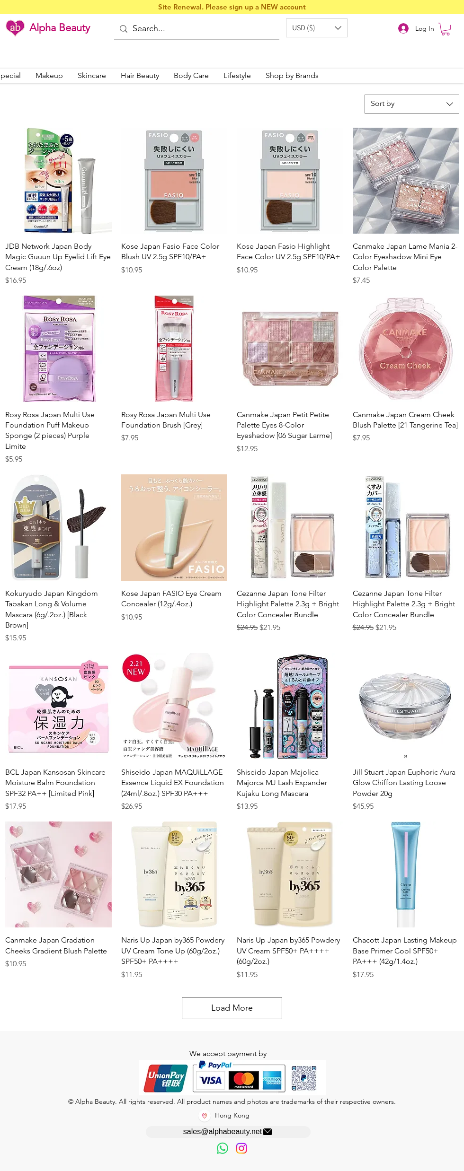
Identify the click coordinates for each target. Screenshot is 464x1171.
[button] (317, 27)
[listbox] (317, 27)
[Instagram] (241, 1148)
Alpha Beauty (59, 27)
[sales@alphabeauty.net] (228, 1132)
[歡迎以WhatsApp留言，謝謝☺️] (222, 1148)
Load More (232, 1008)
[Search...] (196, 29)
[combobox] (412, 104)
